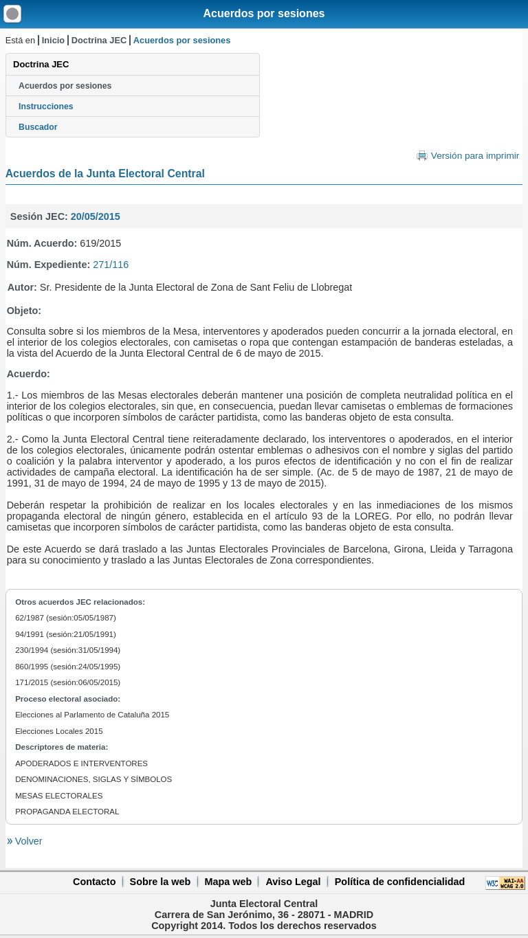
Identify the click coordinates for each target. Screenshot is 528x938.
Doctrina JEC (99, 40)
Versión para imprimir (475, 155)
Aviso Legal (292, 881)
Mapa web (228, 881)
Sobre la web (160, 881)
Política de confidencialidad (400, 881)
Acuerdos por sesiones (264, 13)
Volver (27, 841)
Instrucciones (46, 106)
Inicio (53, 40)
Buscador (38, 127)
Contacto (94, 881)
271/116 (111, 264)
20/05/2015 (95, 216)
